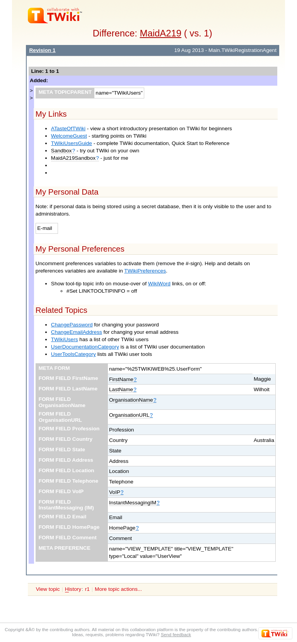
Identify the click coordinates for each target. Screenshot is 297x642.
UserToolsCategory (73, 354)
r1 (87, 589)
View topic (48, 589)
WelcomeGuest (69, 136)
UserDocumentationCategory (85, 347)
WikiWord (159, 283)
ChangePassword (72, 325)
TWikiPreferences (145, 271)
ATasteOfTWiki (68, 128)
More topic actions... (118, 589)
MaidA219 (161, 33)
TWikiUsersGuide (71, 143)
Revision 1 (42, 50)
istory (73, 589)
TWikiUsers (64, 339)
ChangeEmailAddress (76, 332)
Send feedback (176, 634)
